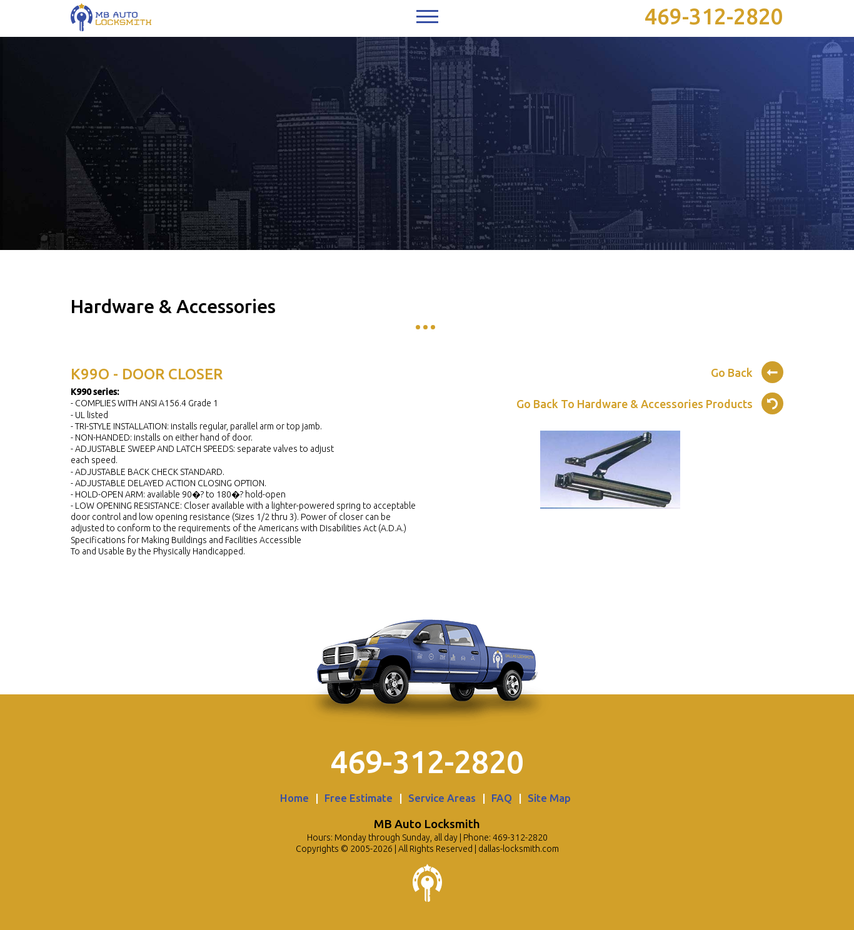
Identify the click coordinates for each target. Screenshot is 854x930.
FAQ (501, 798)
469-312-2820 (714, 16)
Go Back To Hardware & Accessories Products (649, 401)
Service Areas (442, 798)
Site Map (549, 798)
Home (294, 798)
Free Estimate (358, 798)
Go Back (747, 370)
